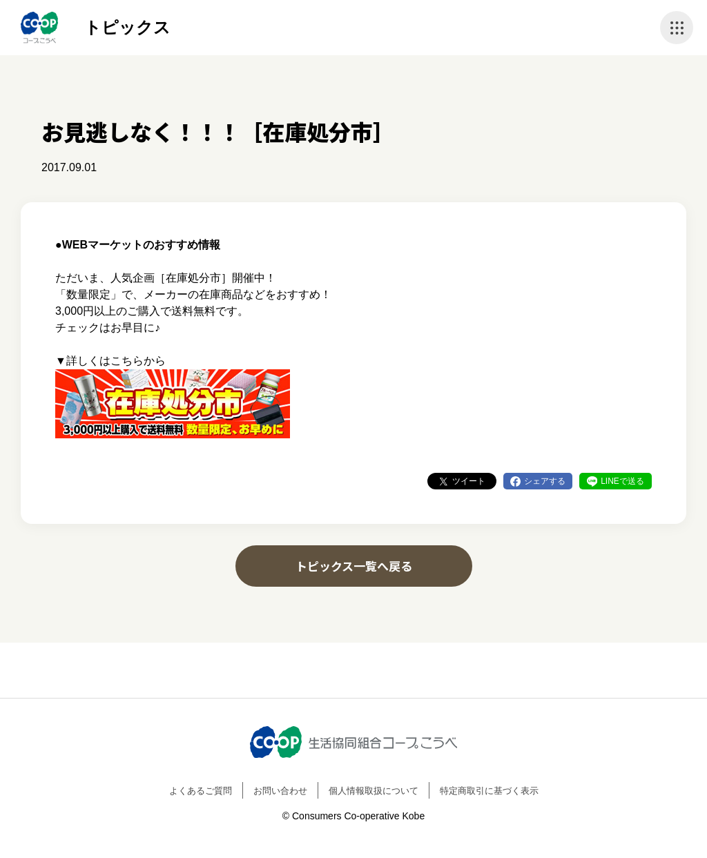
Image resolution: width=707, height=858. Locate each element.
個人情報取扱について (373, 791)
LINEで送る (622, 481)
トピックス (127, 27)
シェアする (544, 481)
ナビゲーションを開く (676, 27)
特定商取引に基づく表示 (489, 791)
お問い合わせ (280, 791)
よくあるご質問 (200, 791)
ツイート (468, 481)
